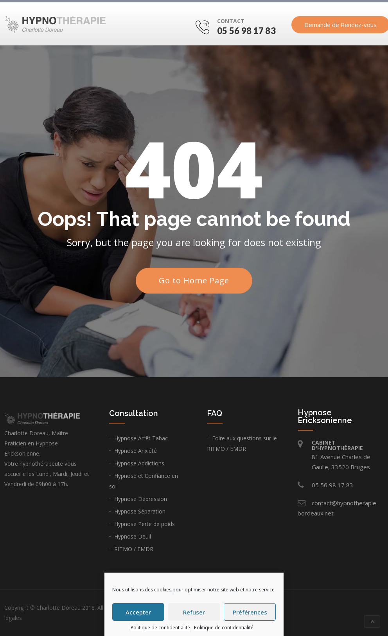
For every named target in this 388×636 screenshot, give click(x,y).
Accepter (138, 612)
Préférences (250, 612)
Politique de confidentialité (160, 627)
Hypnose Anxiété (135, 450)
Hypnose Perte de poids (144, 524)
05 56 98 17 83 (246, 30)
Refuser (194, 612)
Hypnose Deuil (132, 536)
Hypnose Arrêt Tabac (141, 438)
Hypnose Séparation (139, 511)
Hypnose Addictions (139, 463)
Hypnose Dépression (140, 499)
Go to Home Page (194, 280)
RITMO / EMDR (133, 549)
